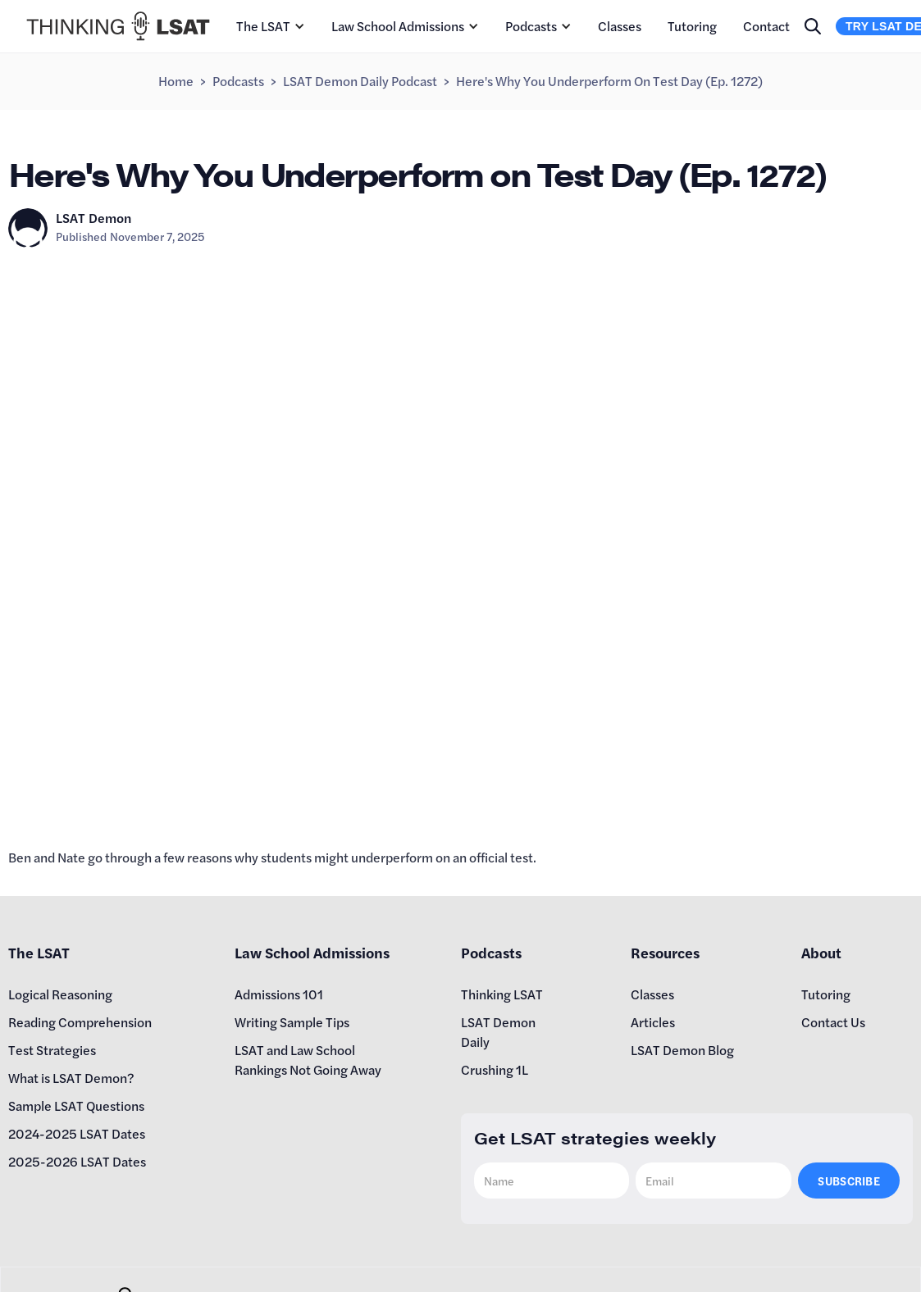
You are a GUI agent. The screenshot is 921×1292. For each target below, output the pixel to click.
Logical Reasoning (60, 994)
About (821, 952)
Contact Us (833, 1021)
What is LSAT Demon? (71, 1077)
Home (176, 80)
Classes (619, 25)
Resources (665, 952)
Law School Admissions (397, 25)
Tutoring (692, 25)
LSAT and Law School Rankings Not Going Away (308, 1059)
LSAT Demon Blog (682, 1049)
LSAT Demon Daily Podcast (360, 80)
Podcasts (531, 25)
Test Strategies (52, 1049)
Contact (766, 25)
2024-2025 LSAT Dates (76, 1133)
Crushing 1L (494, 1069)
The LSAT (263, 25)
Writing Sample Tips (292, 1021)
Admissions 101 (279, 994)
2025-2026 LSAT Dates (77, 1161)
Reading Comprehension (80, 1021)
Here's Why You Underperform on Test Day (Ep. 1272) (609, 80)
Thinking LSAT (502, 994)
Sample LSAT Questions (76, 1105)
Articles (653, 1021)
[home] (118, 26)
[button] (270, 26)
